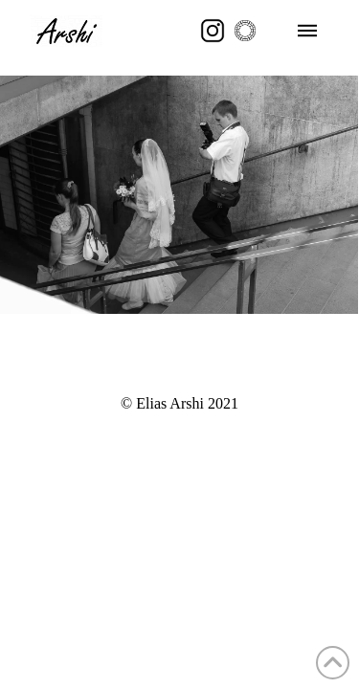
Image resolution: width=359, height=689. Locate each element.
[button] (307, 31)
